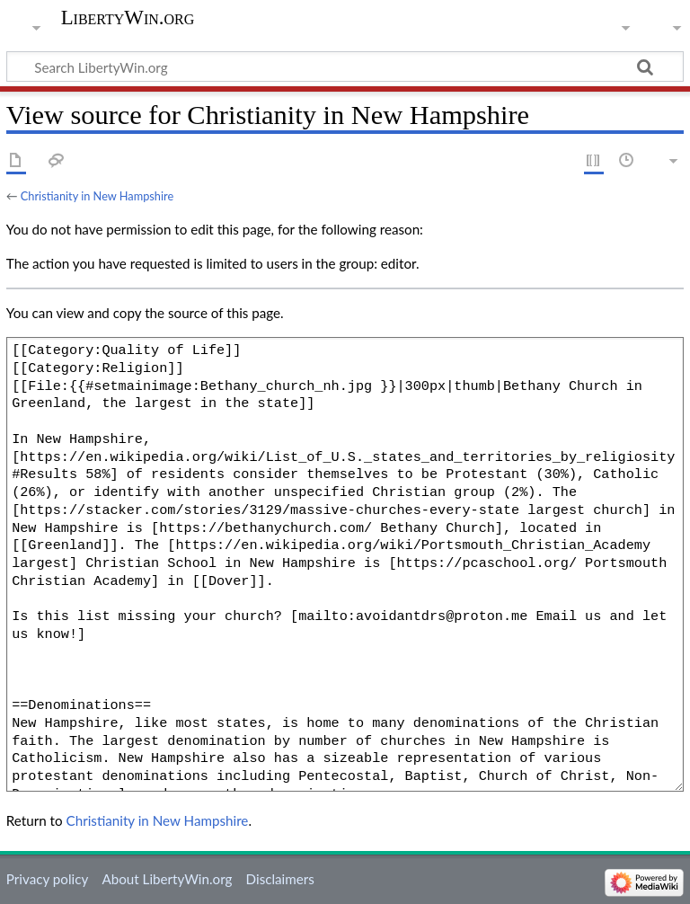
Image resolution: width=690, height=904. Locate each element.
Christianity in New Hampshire (97, 196)
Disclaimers (280, 879)
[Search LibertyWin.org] (345, 66)
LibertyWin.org (128, 18)
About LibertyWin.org (167, 879)
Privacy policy (47, 879)
